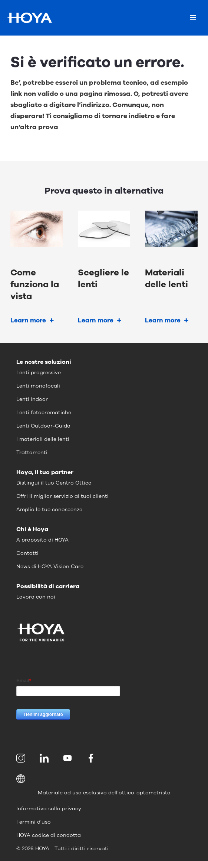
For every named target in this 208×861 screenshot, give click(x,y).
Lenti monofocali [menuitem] (38, 385)
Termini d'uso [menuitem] (33, 821)
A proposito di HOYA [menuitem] (42, 539)
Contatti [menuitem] (27, 553)
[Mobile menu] (193, 18)
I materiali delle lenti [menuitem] (42, 439)
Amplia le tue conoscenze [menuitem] (49, 509)
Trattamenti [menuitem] (31, 452)
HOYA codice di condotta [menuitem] (48, 835)
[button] (104, 778)
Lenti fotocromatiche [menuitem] (43, 412)
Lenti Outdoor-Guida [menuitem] (43, 425)
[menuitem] (22, 758)
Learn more (28, 320)
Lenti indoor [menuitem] (32, 399)
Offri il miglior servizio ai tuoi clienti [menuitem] (62, 496)
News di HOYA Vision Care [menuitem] (49, 566)
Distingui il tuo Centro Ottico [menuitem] (54, 482)
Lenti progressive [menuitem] (38, 372)
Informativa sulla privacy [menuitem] (48, 808)
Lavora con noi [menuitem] (35, 596)
